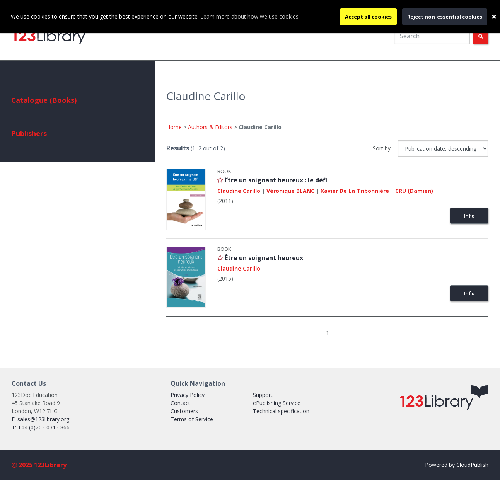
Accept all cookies (368, 16)
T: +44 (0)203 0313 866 (41, 427)
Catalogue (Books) (44, 100)
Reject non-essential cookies (444, 16)
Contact (180, 403)
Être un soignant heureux (264, 258)
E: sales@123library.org (40, 419)
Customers (184, 411)
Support (263, 394)
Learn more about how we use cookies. (250, 16)
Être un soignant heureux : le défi (276, 180)
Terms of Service (192, 419)
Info (469, 215)
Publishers (29, 133)
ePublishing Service (276, 403)
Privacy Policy (188, 394)
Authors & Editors (210, 127)
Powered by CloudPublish (456, 464)
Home (174, 127)
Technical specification (281, 411)
